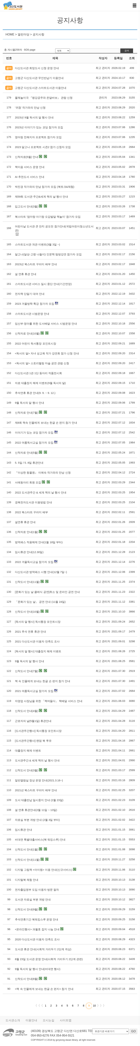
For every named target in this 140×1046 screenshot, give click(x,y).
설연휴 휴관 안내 (25, 522)
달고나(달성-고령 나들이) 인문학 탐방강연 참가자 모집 (48, 254)
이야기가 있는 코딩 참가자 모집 (34, 432)
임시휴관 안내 (23, 829)
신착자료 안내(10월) (27, 333)
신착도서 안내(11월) (27, 581)
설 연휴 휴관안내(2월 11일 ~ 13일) (36, 810)
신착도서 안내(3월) (26, 770)
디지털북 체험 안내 (26, 879)
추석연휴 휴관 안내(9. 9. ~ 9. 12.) (35, 392)
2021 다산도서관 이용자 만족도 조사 (37, 641)
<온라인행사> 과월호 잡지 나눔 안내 (37, 929)
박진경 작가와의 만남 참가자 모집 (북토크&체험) (44, 186)
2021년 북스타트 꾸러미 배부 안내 (36, 790)
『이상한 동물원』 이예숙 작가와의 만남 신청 (43, 472)
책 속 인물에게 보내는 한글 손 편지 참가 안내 (42, 681)
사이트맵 (65, 1020)
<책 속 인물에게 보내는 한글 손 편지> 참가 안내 (44, 988)
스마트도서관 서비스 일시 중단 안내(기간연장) (43, 283)
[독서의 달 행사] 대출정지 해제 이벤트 (38, 651)
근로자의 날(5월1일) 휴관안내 (33, 720)
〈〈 (37, 1005)
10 (94, 1005)
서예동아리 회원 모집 (28, 482)
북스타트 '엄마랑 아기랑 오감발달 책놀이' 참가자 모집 (48, 216)
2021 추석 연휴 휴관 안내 (30, 631)
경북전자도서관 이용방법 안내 (33, 502)
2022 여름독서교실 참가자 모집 (34, 442)
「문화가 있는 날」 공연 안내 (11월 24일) (40, 601)
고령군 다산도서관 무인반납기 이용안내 (39, 78)
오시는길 (48, 1020)
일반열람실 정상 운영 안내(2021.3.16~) (39, 780)
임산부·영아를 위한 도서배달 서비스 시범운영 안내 (46, 323)
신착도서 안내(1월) (26, 849)
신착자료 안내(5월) (26, 452)
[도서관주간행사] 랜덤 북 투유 (33, 740)
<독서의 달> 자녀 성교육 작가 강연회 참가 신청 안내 (47, 353)
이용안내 (31, 1020)
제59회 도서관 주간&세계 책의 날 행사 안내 (41, 196)
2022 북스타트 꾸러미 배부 (31, 512)
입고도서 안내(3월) (26, 206)
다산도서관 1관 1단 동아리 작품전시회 (38, 373)
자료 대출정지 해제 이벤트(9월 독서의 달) (40, 383)
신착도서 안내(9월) (26, 909)
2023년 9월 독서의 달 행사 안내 (34, 117)
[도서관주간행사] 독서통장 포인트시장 (38, 730)
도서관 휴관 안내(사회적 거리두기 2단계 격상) (43, 949)
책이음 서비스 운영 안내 (30, 167)
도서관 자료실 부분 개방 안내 (33, 899)
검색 (127, 50)
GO (133, 1031)
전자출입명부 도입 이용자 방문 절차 (37, 889)
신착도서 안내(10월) (27, 611)
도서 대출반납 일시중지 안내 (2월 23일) (39, 800)
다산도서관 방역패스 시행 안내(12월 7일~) (41, 572)
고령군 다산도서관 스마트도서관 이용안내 (41, 87)
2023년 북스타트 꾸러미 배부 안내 (36, 264)
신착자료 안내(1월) (26, 532)
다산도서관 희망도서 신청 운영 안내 (37, 68)
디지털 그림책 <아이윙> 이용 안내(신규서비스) (43, 869)
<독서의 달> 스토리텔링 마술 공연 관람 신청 (42, 363)
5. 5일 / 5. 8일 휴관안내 (29, 462)
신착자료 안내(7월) (26, 412)
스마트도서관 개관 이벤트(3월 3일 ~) (37, 244)
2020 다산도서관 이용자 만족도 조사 (37, 939)
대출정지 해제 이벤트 (28, 750)
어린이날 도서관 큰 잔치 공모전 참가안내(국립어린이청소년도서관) (54, 228)
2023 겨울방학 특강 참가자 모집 (34, 303)
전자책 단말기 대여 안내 (30, 293)
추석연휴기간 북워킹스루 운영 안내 (36, 919)
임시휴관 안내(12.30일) (29, 552)
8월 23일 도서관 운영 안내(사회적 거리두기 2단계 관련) (49, 959)
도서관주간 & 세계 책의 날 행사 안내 (37, 760)
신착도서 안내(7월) (26, 671)
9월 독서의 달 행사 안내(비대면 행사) (37, 969)
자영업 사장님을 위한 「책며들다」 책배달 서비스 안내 (48, 701)
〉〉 (103, 1005)
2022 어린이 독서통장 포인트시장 (35, 343)
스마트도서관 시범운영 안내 (32, 313)
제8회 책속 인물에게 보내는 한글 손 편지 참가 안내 (46, 422)
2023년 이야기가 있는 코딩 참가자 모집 (39, 127)
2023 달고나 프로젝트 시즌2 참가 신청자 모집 (43, 147)
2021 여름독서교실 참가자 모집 (34, 691)
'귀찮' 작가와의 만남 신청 (30, 107)
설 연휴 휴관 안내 (25, 274)
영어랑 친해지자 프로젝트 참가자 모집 (38, 137)
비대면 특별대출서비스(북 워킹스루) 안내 (40, 839)
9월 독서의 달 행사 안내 (29, 402)
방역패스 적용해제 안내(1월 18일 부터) (39, 542)
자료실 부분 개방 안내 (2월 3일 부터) (37, 819)
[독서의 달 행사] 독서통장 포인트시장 (38, 621)
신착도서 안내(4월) (26, 710)
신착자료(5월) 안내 (26, 156)
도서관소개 (12, 1020)
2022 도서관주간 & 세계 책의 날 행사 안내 (41, 492)
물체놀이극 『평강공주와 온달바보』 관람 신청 (44, 97)
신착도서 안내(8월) (26, 978)
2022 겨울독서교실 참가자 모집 (34, 561)
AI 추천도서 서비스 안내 (29, 176)
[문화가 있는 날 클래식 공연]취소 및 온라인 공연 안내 (47, 591)
